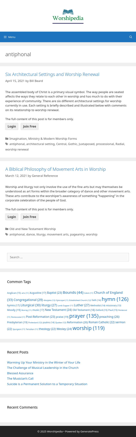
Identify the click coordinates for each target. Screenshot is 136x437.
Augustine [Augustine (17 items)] (38, 292)
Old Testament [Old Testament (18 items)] (84, 310)
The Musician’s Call (20, 378)
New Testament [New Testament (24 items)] (58, 310)
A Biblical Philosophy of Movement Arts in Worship (55, 169)
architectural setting (40, 144)
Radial (119, 144)
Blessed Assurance (20, 373)
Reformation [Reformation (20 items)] (77, 322)
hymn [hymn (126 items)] (115, 299)
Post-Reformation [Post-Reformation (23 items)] (40, 317)
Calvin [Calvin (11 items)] (88, 293)
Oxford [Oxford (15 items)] (101, 310)
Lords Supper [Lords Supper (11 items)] (65, 305)
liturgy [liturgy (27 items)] (49, 305)
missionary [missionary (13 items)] (113, 305)
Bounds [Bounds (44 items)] (73, 292)
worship (91, 234)
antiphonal (17, 144)
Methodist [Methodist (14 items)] (97, 305)
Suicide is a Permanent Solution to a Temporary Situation (47, 384)
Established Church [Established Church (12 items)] (80, 300)
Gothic (72, 144)
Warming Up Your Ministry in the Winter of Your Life (43, 362)
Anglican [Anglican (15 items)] (14, 292)
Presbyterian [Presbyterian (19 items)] (17, 322)
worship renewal (17, 149)
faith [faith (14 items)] (96, 300)
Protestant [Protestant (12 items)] (35, 322)
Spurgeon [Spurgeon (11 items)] (19, 329)
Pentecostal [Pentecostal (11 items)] (18, 317)
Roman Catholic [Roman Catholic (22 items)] (102, 322)
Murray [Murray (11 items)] (26, 310)
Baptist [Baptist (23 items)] (54, 293)
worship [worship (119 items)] (89, 328)
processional (105, 144)
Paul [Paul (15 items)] (113, 310)
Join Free (29, 126)
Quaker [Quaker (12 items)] (60, 322)
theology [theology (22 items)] (47, 329)
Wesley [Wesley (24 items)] (64, 329)
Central (61, 144)
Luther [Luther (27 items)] (82, 305)
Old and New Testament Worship (32, 229)
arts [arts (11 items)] (25, 293)
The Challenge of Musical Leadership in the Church (43, 368)
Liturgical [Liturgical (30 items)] (31, 305)
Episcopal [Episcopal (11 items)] (62, 300)
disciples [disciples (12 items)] (49, 300)
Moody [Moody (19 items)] (14, 310)
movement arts (57, 234)
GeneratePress (89, 431)
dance (30, 234)
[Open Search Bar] (131, 37)
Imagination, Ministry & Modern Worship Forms (43, 139)
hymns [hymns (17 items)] (13, 305)
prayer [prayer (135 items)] (83, 315)
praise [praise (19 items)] (62, 316)
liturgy (41, 234)
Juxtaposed (87, 144)
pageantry (77, 234)
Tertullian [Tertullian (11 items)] (32, 329)
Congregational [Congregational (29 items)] (28, 300)
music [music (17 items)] (38, 310)
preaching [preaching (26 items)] (109, 317)
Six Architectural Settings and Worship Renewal (52, 74)
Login (12, 126)
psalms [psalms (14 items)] (49, 322)
